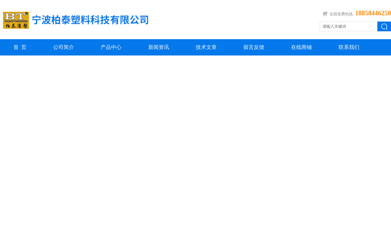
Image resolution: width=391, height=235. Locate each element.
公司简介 (63, 47)
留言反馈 (253, 47)
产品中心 (111, 47)
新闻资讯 (158, 47)
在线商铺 (301, 47)
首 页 (19, 47)
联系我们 (349, 47)
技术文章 (206, 47)
